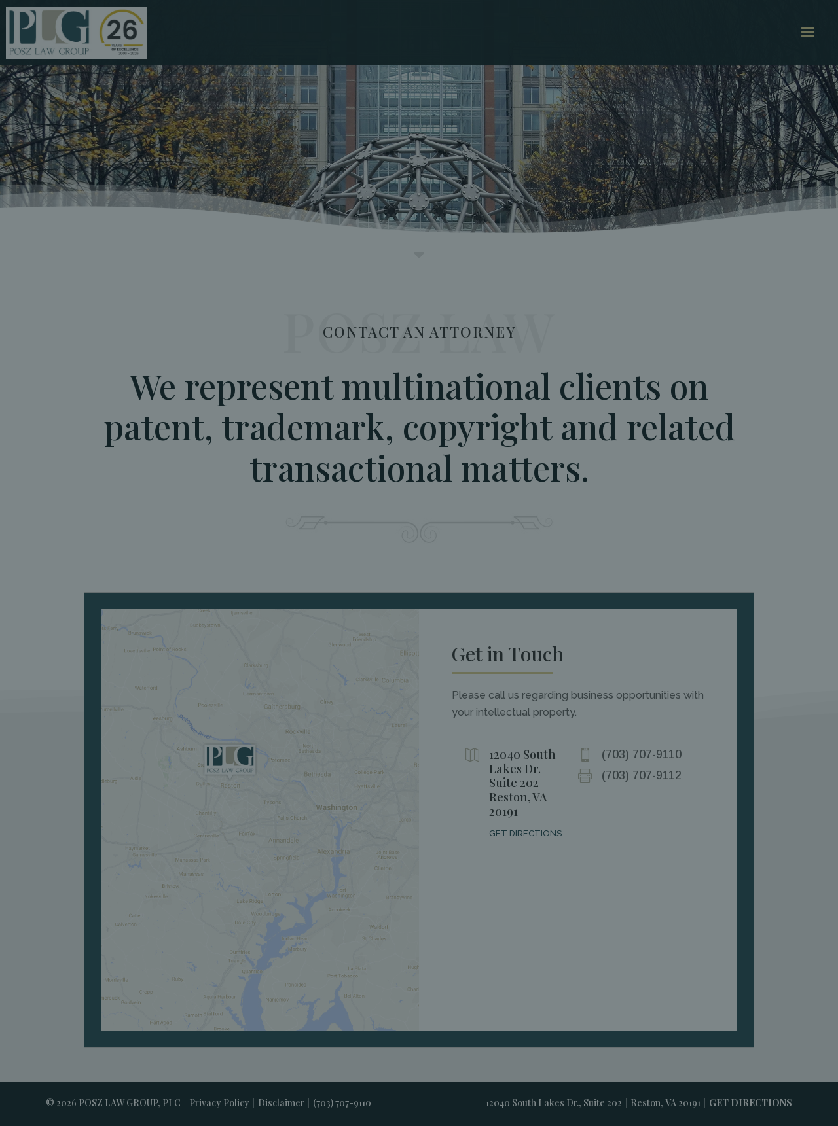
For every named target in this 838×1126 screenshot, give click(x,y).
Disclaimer (281, 1103)
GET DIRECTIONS (525, 833)
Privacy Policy (219, 1103)
